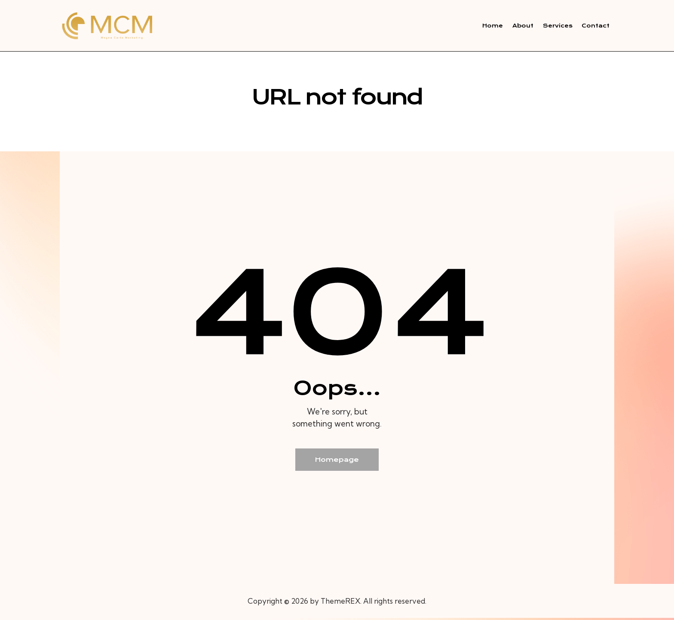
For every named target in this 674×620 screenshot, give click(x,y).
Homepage (337, 461)
